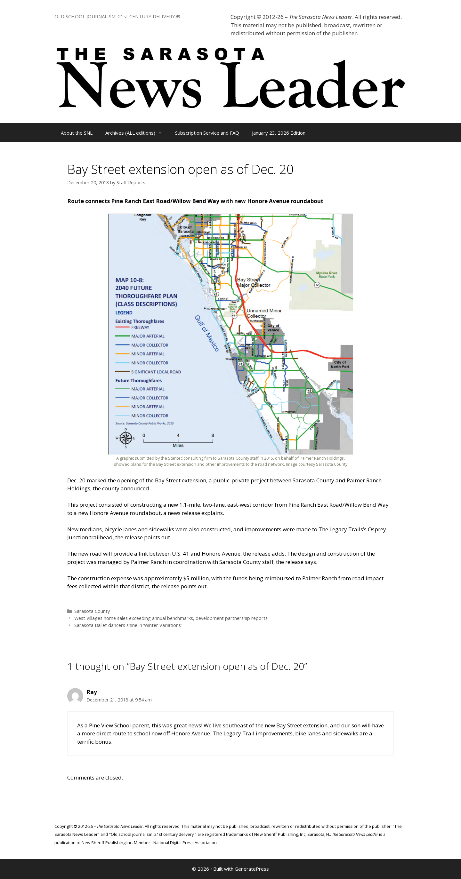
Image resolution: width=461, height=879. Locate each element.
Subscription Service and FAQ (207, 133)
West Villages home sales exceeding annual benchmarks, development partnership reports (171, 618)
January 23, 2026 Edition (278, 133)
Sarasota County (92, 611)
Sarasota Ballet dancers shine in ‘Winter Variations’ (128, 625)
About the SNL (77, 133)
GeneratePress (252, 869)
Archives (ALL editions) (137, 132)
